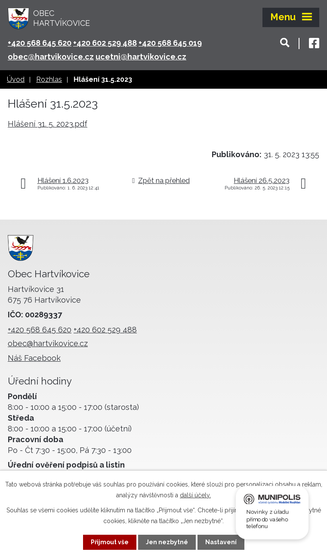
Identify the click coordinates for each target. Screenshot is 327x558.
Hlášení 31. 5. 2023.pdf (47, 123)
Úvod (16, 79)
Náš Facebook (34, 358)
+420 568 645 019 (170, 42)
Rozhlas (49, 79)
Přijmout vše (110, 542)
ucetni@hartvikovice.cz (141, 56)
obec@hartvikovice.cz (51, 56)
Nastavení (221, 542)
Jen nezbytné (167, 542)
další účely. (195, 495)
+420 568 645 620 (39, 42)
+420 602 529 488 (105, 42)
